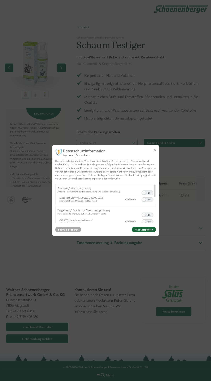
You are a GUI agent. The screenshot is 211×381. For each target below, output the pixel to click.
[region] (105, 203)
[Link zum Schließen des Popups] (155, 150)
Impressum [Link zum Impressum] (68, 155)
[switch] (147, 192)
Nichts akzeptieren (68, 229)
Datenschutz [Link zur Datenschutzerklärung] (82, 155)
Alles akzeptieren (144, 229)
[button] (144, 193)
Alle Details (130, 199)
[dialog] (105, 190)
